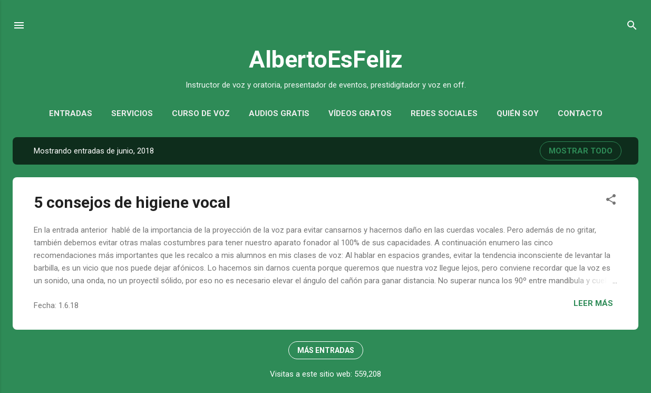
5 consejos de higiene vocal (132, 202)
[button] (611, 201)
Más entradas (325, 350)
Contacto (580, 113)
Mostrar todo (581, 151)
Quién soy (518, 113)
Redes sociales (444, 113)
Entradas (70, 113)
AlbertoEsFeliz (326, 59)
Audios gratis (279, 113)
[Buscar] (632, 27)
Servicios (132, 113)
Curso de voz (201, 113)
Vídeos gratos (360, 113)
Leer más (593, 303)
